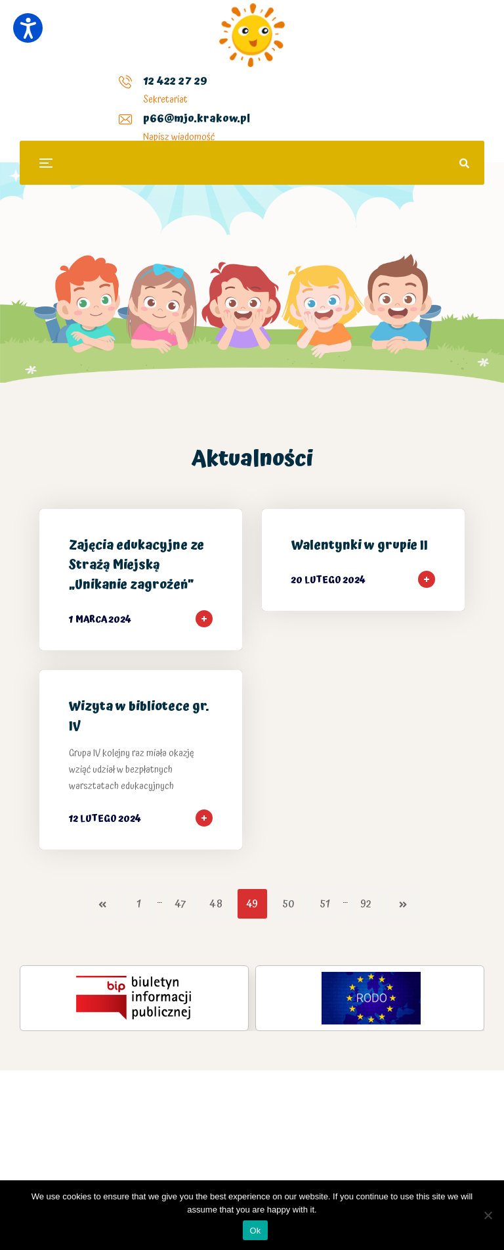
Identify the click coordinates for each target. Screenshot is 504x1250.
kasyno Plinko (290, 1083)
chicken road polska (381, 1083)
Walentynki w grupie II (359, 545)
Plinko (248, 1142)
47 (180, 904)
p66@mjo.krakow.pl (203, 91)
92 (365, 904)
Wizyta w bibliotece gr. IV (139, 716)
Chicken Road (185, 1142)
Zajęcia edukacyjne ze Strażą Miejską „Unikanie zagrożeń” (136, 565)
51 (324, 904)
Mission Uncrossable (112, 1142)
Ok (255, 1231)
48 (215, 904)
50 (288, 904)
